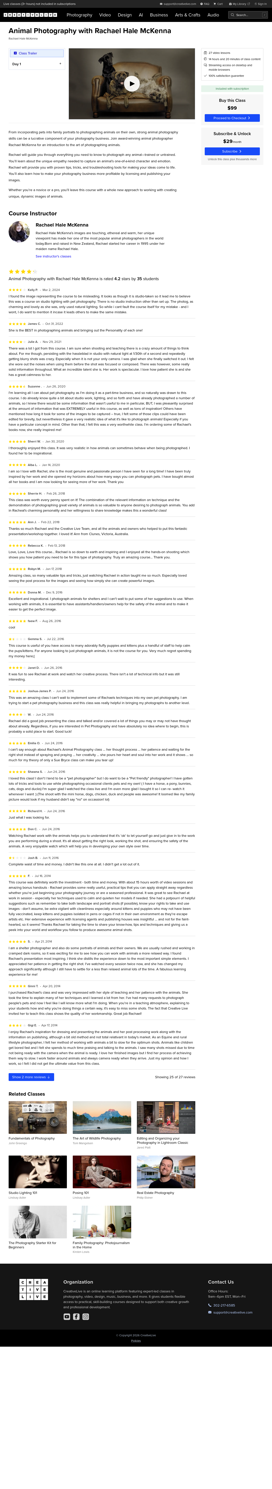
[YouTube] (66, 1316)
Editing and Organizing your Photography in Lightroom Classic (162, 1140)
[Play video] (132, 83)
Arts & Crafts (187, 15)
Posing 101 (81, 1192)
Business (159, 15)
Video (105, 15)
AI (141, 15)
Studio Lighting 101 (23, 1192)
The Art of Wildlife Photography (97, 1138)
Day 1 (16, 63)
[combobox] (248, 14)
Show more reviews (31, 1077)
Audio (213, 15)
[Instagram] (85, 1316)
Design (125, 15)
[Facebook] (76, 1316)
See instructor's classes (53, 256)
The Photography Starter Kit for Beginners (32, 1245)
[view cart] (219, 3)
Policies (136, 1341)
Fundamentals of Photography (32, 1138)
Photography (79, 15)
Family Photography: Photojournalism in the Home (101, 1245)
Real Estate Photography (155, 1192)
